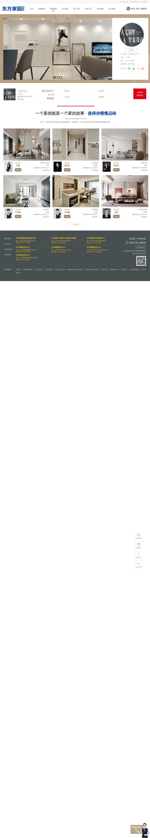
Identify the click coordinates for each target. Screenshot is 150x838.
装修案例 (53, 9)
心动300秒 (124, 2)
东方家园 (111, 9)
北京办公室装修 (59, 269)
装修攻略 (100, 9)
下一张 (110, 49)
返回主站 (134, 2)
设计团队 (65, 9)
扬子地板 (104, 269)
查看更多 (76, 224)
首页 (31, 9)
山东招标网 (48, 269)
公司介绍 (7, 244)
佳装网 (18, 269)
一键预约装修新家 (139, 93)
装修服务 (41, 9)
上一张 (6, 49)
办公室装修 (38, 269)
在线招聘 (7, 255)
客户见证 (76, 9)
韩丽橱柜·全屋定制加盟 (75, 269)
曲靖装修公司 (114, 269)
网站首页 (7, 238)
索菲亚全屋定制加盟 (92, 269)
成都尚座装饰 (27, 269)
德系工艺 (88, 9)
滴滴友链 (124, 269)
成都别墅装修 (134, 269)
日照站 (144, 2)
